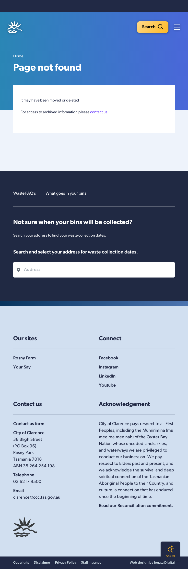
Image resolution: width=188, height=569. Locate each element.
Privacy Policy (65, 563)
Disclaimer (42, 563)
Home (18, 57)
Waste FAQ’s (25, 193)
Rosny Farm (24, 358)
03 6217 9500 (27, 482)
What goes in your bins (68, 193)
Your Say (22, 367)
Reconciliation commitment (145, 506)
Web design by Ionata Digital (152, 563)
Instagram (108, 367)
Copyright (21, 563)
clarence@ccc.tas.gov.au (36, 497)
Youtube (107, 385)
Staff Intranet (91, 563)
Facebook (108, 358)
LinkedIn (107, 376)
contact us (98, 113)
